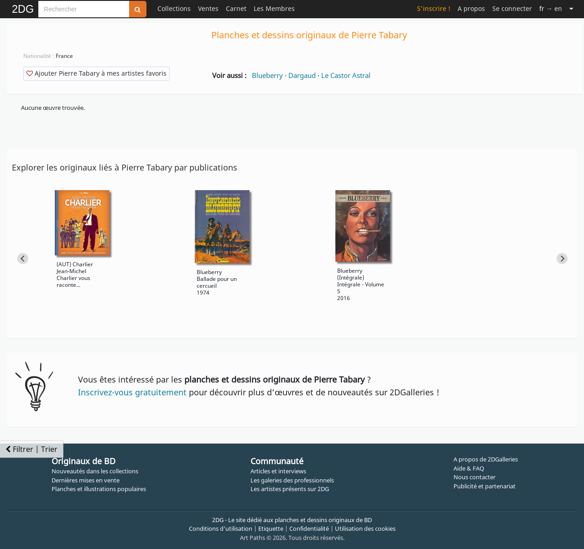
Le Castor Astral (345, 75)
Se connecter (512, 8)
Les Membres (274, 8)
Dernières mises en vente (86, 480)
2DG (23, 9)
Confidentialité (309, 528)
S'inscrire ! (433, 8)
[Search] (83, 9)
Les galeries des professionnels (292, 480)
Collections (174, 8)
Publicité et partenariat (485, 486)
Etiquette (270, 528)
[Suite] (571, 8)
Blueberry (267, 75)
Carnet (236, 8)
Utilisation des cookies (365, 528)
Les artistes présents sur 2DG (289, 489)
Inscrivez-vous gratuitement (132, 392)
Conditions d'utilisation (220, 528)
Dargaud (302, 75)
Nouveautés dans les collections (95, 471)
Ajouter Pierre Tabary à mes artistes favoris (96, 73)
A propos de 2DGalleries (486, 459)
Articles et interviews (278, 471)
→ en (550, 8)
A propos (471, 8)
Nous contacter (474, 477)
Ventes (208, 8)
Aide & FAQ (469, 468)
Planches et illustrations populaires (99, 489)
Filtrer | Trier (31, 449)
